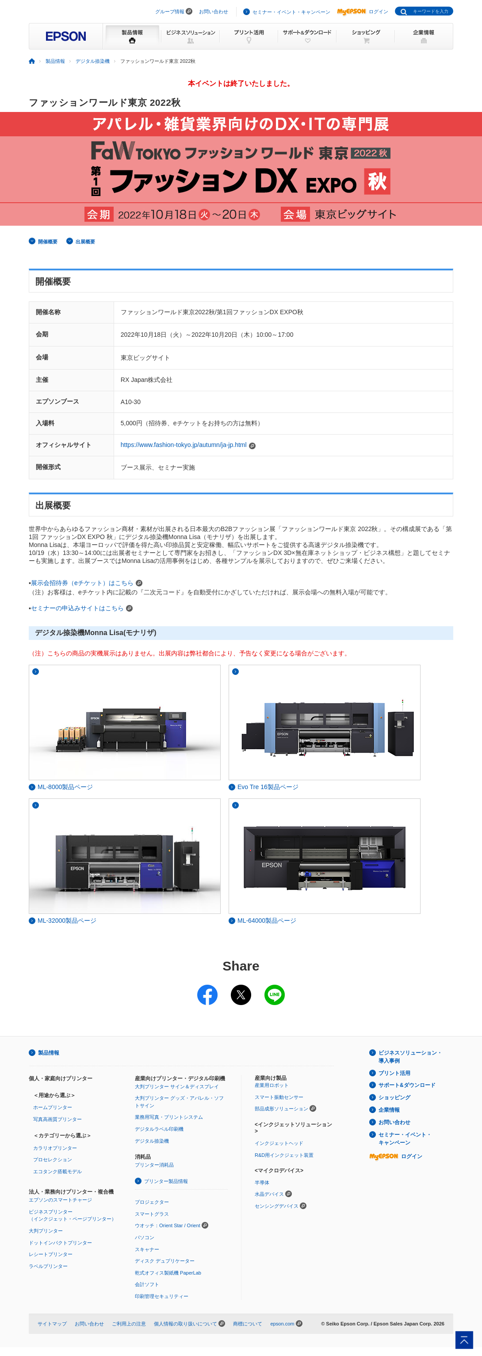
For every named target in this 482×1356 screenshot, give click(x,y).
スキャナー (147, 1249)
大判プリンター (46, 1230)
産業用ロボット (272, 1085)
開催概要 (47, 241)
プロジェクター (152, 1202)
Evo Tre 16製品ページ (263, 786)
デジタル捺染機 (152, 1141)
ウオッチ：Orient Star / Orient (167, 1225)
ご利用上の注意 (129, 1323)
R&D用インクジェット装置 (284, 1155)
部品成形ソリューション (281, 1108)
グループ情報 (169, 11)
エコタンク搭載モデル (57, 1171)
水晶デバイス (269, 1194)
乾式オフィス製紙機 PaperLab (168, 1272)
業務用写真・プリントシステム (169, 1117)
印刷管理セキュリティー (161, 1296)
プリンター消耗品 (154, 1164)
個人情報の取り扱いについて (185, 1323)
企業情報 (389, 1110)
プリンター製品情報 (166, 1181)
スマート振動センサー (279, 1097)
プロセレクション (52, 1159)
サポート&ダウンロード (407, 1085)
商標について (247, 1323)
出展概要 (85, 241)
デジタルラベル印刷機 (159, 1129)
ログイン (362, 11)
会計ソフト (147, 1284)
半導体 (262, 1182)
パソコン (144, 1237)
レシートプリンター (51, 1254)
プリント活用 (394, 1073)
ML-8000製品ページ (61, 786)
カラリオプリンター (55, 1148)
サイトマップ (52, 1323)
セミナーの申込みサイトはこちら (77, 608)
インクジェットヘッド (279, 1143)
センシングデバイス (276, 1206)
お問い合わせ (213, 11)
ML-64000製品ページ (262, 920)
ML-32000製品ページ (62, 920)
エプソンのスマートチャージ (60, 1199)
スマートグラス (152, 1214)
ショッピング (394, 1097)
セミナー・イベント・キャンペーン (291, 12)
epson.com (282, 1323)
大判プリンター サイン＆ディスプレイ (177, 1086)
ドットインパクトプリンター (60, 1242)
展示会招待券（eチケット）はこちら (82, 582)
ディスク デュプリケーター (165, 1261)
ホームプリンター (52, 1107)
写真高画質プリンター (57, 1119)
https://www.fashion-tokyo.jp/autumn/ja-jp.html (184, 444)
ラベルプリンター (48, 1266)
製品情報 (48, 1053)
